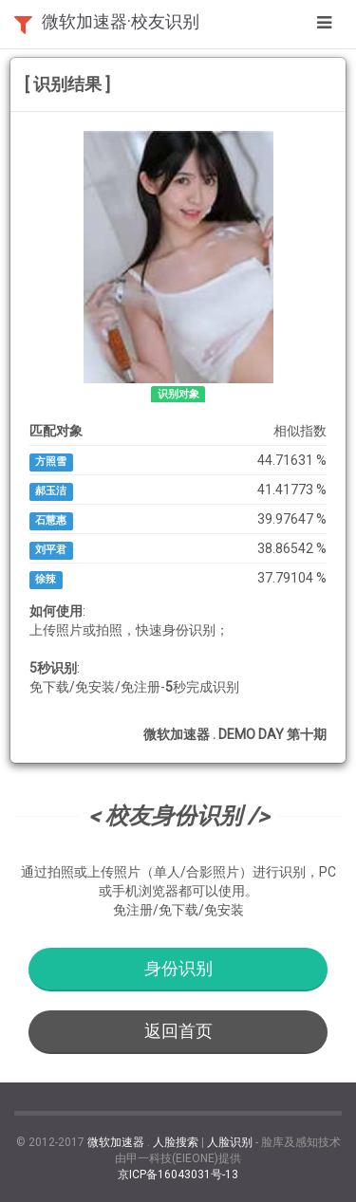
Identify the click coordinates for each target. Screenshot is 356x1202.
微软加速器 (115, 1142)
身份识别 (178, 968)
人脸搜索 (175, 1142)
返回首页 (178, 1031)
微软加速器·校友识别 (120, 21)
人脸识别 (230, 1142)
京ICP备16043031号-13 (178, 1174)
